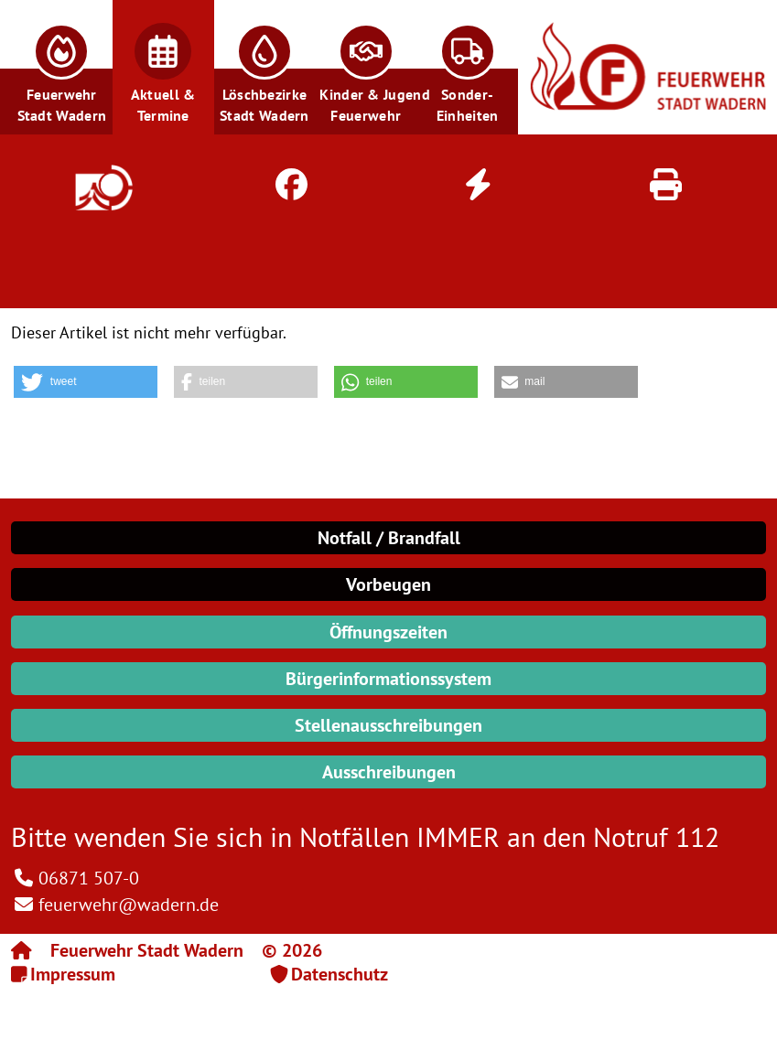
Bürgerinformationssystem (388, 679)
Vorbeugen (388, 584)
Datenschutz (339, 974)
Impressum (72, 974)
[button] (62, 67)
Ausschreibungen (389, 772)
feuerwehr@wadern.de (128, 904)
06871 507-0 (88, 878)
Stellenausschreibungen (388, 725)
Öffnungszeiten (388, 632)
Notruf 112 (656, 836)
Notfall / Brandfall (389, 538)
